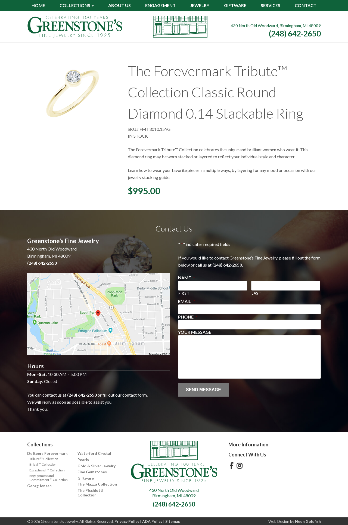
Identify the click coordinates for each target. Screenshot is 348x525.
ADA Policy (152, 521)
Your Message (194, 332)
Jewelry (199, 5)
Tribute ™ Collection (43, 459)
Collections (75, 5)
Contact (305, 5)
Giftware (235, 5)
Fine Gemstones (92, 472)
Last (256, 293)
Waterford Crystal (94, 453)
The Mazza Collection (97, 484)
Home (38, 5)
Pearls (83, 459)
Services (270, 5)
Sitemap (172, 521)
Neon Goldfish (308, 521)
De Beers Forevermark (47, 453)
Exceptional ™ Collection (47, 470)
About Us (119, 5)
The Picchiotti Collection (90, 492)
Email (186, 301)
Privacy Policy (126, 521)
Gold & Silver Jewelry (96, 466)
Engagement (160, 5)
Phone (188, 316)
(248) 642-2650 (295, 33)
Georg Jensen (39, 485)
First (183, 293)
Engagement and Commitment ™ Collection (48, 478)
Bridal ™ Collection (43, 464)
